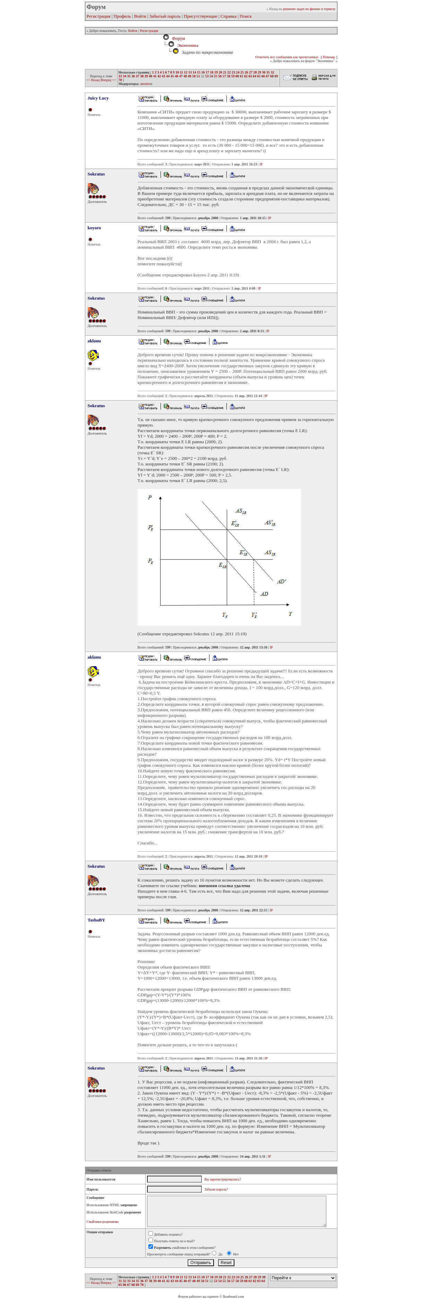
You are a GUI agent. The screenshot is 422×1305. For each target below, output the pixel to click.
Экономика (187, 45)
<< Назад (93, 80)
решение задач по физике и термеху (309, 9)
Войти (140, 16)
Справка (228, 16)
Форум (177, 38)
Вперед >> (108, 80)
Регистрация (99, 16)
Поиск (246, 16)
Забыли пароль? (216, 1189)
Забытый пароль (165, 16)
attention (146, 84)
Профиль (122, 16)
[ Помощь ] (329, 57)
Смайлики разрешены (103, 1222)
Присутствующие (200, 16)
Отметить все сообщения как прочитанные (286, 57)
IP (261, 164)
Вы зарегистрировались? (223, 1179)
